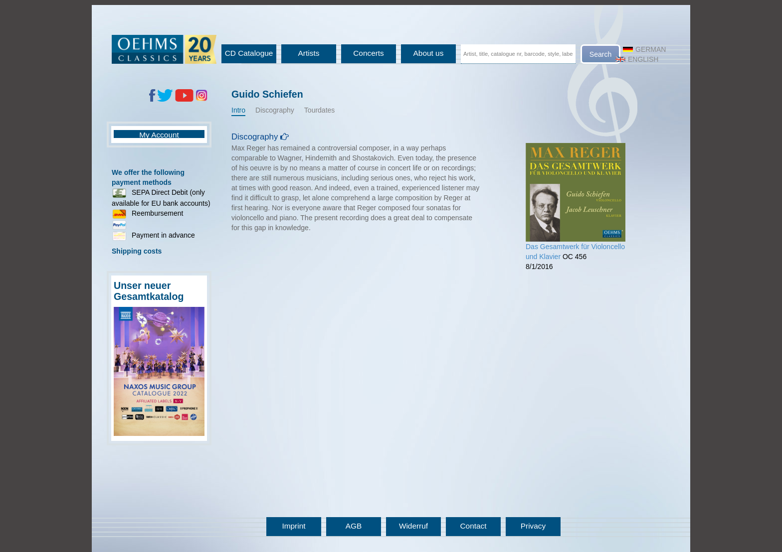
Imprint (293, 526)
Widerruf (413, 526)
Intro (238, 110)
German (644, 49)
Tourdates (319, 110)
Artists (309, 53)
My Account (159, 135)
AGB (354, 526)
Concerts (368, 53)
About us (428, 53)
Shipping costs (137, 251)
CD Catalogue (249, 53)
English (636, 59)
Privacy (533, 526)
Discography (274, 110)
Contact (473, 526)
